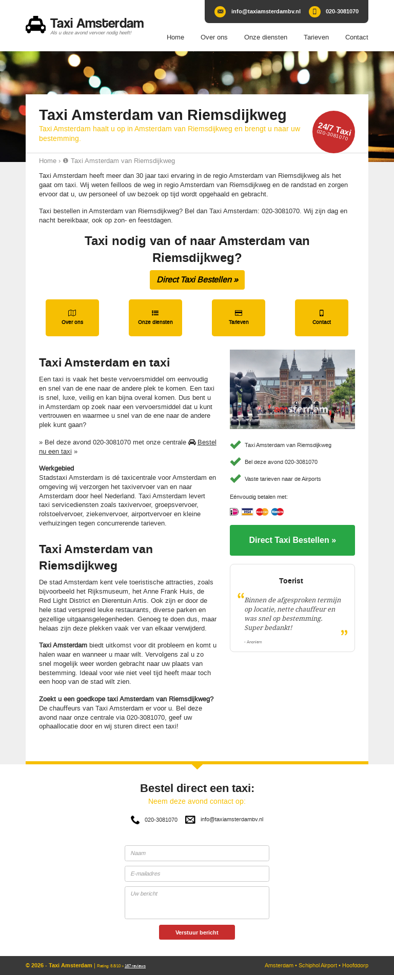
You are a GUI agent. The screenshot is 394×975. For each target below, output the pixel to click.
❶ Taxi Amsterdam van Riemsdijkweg (119, 160)
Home (47, 160)
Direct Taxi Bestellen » (197, 279)
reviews (135, 966)
